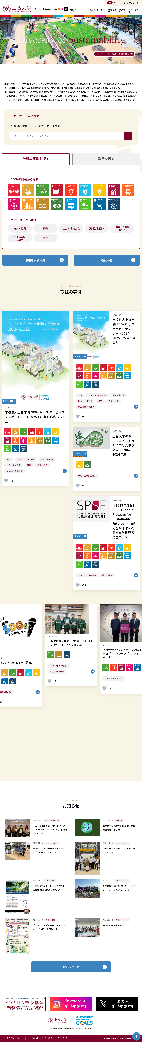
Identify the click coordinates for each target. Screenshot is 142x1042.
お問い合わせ (134, 10)
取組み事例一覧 (35, 260)
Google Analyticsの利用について (40, 1038)
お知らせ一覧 (71, 967)
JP (110, 2)
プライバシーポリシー (15, 1038)
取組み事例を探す (36, 158)
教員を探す (106, 158)
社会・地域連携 (71, 228)
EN (115, 2)
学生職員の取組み (19, 238)
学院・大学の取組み (122, 228)
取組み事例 (112, 10)
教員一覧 (107, 260)
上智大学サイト (130, 3)
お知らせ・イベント (97, 10)
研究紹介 (122, 10)
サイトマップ (62, 1038)
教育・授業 (19, 228)
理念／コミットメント (78, 10)
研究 (45, 228)
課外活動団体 (96, 228)
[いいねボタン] (6, 480)
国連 (45, 238)
